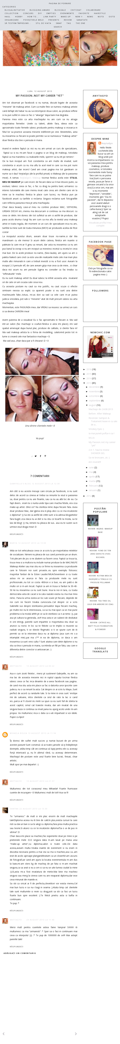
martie (92, 481)
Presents (53, 20)
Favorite (84, 13)
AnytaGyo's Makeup (30, 177)
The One (80, 23)
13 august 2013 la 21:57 (41, 781)
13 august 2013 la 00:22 (41, 666)
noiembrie (94, 391)
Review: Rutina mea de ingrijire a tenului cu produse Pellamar (100, 579)
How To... (33, 16)
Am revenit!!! (95, 461)
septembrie (95, 400)
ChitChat (76, 10)
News (90, 16)
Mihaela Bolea (18, 733)
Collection (11, 13)
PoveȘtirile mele (33, 20)
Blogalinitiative (15, 10)
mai (91, 471)
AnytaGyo (16, 666)
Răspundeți (16, 534)
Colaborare (93, 10)
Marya (13, 543)
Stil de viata (43, 23)
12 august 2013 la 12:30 (46, 483)
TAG (69, 23)
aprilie (92, 476)
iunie (91, 467)
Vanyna (14, 808)
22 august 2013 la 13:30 (34, 808)
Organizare (12, 20)
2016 (89, 369)
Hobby (19, 16)
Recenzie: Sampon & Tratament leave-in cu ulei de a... (103, 421)
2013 (89, 382)
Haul (7, 16)
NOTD (101, 16)
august (93, 405)
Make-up (66, 16)
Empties (51, 13)
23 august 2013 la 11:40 (41, 920)
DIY (40, 13)
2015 (89, 373)
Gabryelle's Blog (20, 483)
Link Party (49, 16)
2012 (89, 495)
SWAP (59, 23)
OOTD (112, 16)
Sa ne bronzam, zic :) (99, 457)
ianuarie (93, 490)
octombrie (94, 395)
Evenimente (67, 13)
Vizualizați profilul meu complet (100, 224)
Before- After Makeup (100, 413)
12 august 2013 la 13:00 (32, 543)
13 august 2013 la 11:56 (42, 733)
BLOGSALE (60, 10)
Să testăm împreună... (18, 23)
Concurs (28, 13)
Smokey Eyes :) (96, 428)
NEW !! (78, 16)
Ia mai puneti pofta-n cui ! (101, 433)
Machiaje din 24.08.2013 (101, 409)
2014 (89, 378)
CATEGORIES (9, 6)
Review (68, 20)
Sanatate (82, 20)
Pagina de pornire (60, 3)
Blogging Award (40, 10)
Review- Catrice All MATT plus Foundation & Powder (100, 626)
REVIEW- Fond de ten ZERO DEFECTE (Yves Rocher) (100, 554)
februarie (94, 485)
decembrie (94, 386)
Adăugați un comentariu (20, 953)
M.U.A (92, 437)
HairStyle (100, 13)
